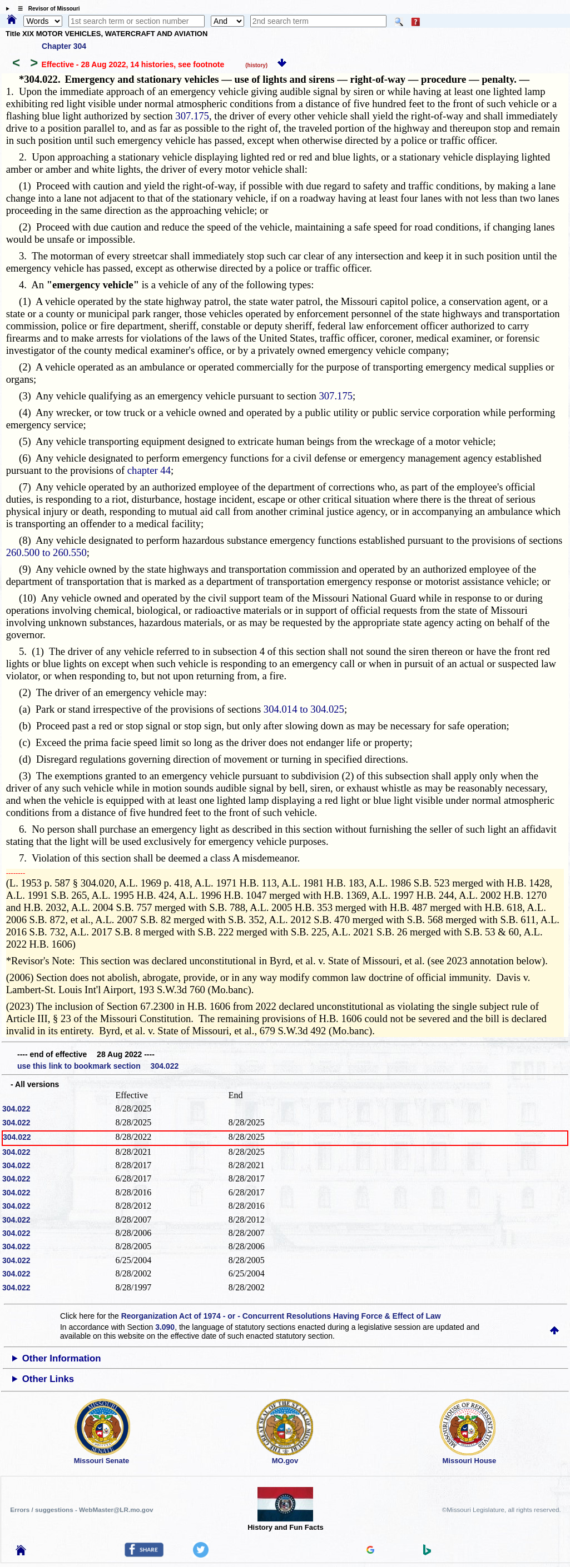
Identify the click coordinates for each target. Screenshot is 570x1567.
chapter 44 (149, 470)
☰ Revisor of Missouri (46, 9)
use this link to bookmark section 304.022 (98, 1066)
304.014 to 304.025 (304, 709)
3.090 (165, 1327)
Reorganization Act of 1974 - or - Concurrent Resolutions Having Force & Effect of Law (281, 1315)
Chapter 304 (64, 46)
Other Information (61, 1358)
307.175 (192, 116)
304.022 (16, 1108)
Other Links (48, 1379)
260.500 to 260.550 (46, 552)
